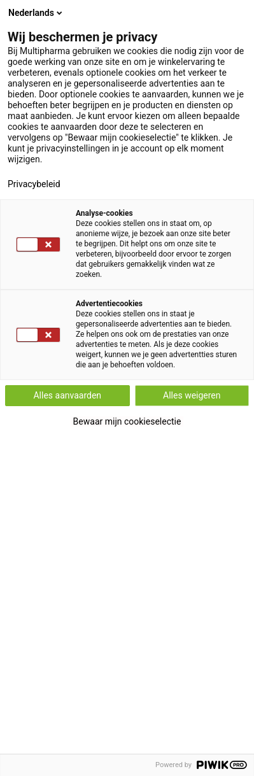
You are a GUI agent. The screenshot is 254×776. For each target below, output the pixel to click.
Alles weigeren (191, 395)
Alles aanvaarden (67, 395)
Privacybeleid (34, 184)
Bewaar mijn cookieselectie (127, 421)
